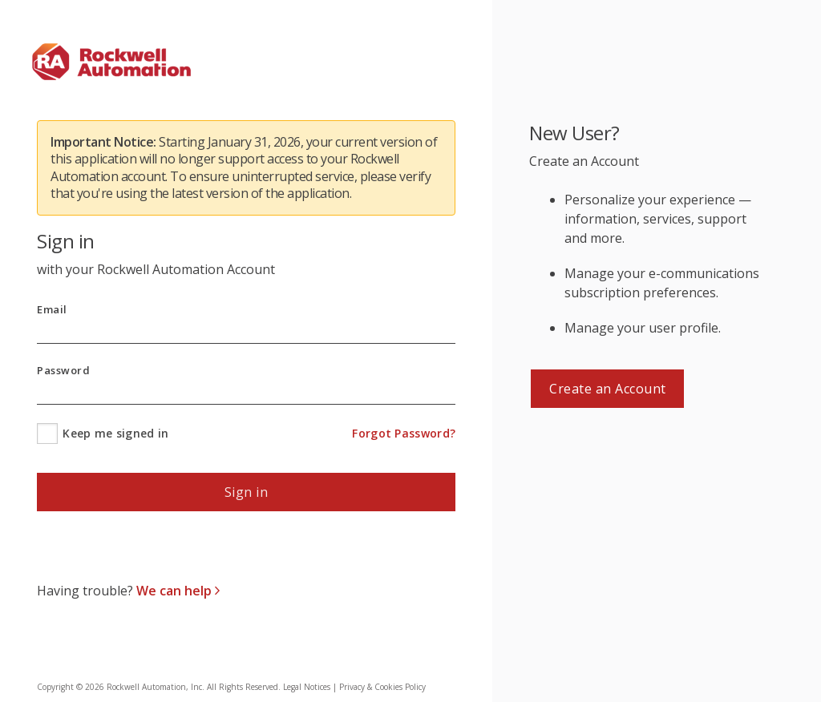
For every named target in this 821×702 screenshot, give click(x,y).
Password (63, 370)
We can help (175, 590)
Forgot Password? (403, 433)
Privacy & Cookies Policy (382, 686)
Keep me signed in (115, 433)
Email (52, 310)
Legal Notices (306, 686)
